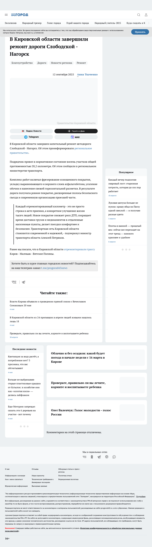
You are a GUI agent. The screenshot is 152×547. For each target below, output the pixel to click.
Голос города (54, 23)
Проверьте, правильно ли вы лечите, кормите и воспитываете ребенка (54, 335)
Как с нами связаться (14, 479)
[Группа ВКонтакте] (84, 457)
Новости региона (61, 63)
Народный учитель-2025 (108, 23)
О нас (7, 469)
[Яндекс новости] (31, 131)
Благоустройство (22, 63)
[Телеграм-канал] (31, 137)
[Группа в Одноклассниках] (92, 457)
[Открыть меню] (6, 15)
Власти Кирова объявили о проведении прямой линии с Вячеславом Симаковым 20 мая (54, 305)
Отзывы (35, 469)
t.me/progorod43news (54, 268)
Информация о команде (15, 475)
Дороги (41, 63)
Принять (140, 31)
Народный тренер (32, 23)
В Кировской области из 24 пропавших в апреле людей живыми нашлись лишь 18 (54, 321)
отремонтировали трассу (79, 249)
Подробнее (140, 496)
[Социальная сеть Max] (76, 137)
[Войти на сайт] (146, 15)
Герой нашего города (77, 23)
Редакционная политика (68, 479)
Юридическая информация (16, 486)
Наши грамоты (38, 475)
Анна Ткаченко (87, 74)
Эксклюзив (11, 23)
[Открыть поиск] (139, 15)
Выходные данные (39, 486)
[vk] (14, 282)
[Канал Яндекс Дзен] (76, 131)
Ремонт (81, 63)
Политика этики (65, 475)
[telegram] (24, 282)
